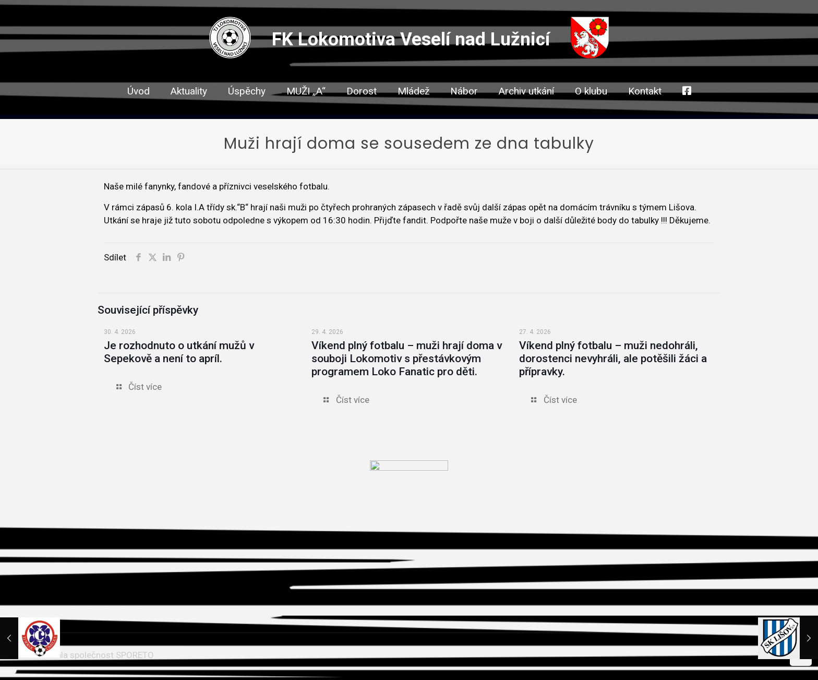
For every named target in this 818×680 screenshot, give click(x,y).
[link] (361, 109)
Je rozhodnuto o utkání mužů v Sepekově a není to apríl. (179, 352)
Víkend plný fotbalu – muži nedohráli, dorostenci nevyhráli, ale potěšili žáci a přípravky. (613, 358)
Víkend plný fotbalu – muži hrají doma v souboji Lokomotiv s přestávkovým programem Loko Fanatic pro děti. (406, 358)
